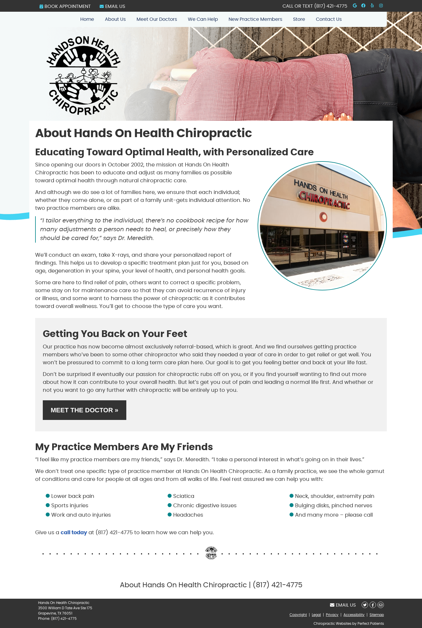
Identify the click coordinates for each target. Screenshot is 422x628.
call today (74, 532)
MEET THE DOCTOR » (84, 410)
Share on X (365, 605)
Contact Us (329, 19)
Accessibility (354, 615)
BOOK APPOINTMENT (65, 6)
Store (299, 19)
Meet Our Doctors (157, 19)
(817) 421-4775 (330, 6)
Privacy (332, 615)
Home (87, 19)
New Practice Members (255, 19)
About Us (115, 19)
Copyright (298, 615)
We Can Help (203, 19)
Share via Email (380, 605)
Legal (316, 615)
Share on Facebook (373, 605)
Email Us (112, 6)
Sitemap (377, 615)
